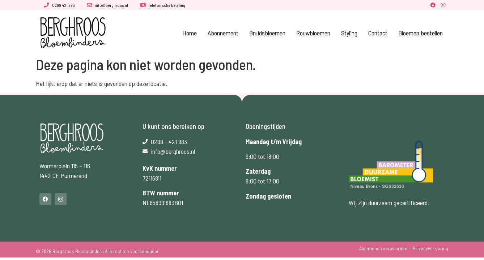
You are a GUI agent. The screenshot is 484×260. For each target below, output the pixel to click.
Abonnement (223, 33)
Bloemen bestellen (420, 33)
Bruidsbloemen (267, 33)
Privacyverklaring (430, 248)
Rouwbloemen (313, 33)
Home (189, 33)
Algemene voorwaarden (383, 248)
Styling (349, 33)
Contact (377, 33)
